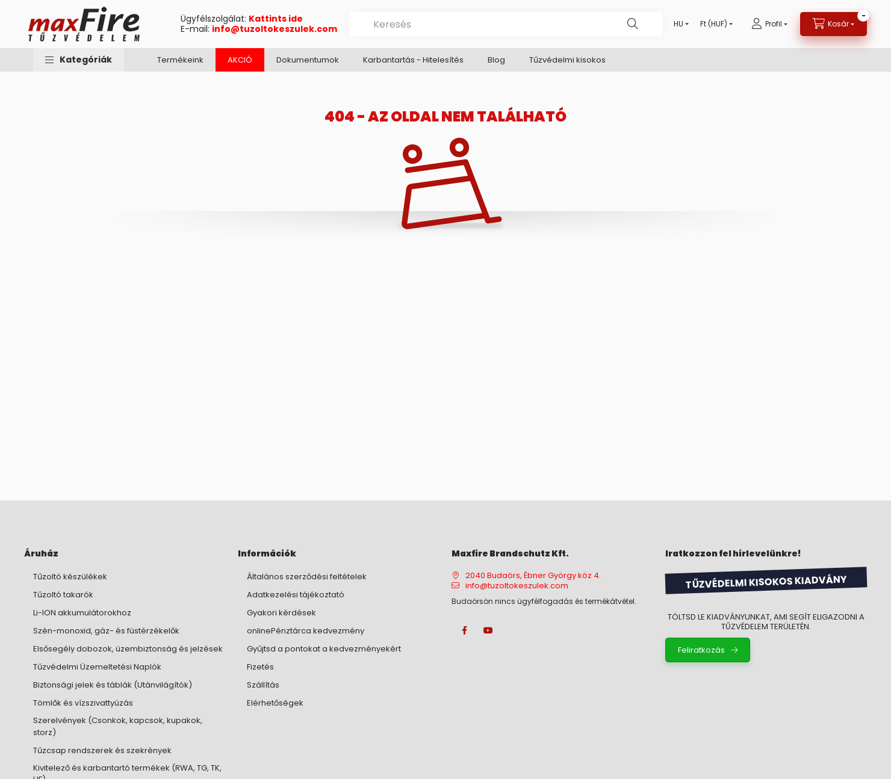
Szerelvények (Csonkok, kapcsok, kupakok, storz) (117, 726)
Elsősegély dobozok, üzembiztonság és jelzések (128, 648)
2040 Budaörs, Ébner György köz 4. (533, 575)
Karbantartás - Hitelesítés (413, 60)
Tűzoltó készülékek (70, 576)
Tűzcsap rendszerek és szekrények (102, 750)
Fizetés (260, 667)
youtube (488, 630)
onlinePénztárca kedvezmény (305, 630)
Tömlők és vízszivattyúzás (83, 703)
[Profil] (769, 24)
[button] (78, 60)
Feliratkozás (701, 650)
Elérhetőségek (275, 703)
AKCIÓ (240, 60)
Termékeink (180, 60)
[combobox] (505, 24)
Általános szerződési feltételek (307, 576)
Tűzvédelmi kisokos (567, 60)
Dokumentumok (307, 60)
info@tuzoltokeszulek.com (274, 29)
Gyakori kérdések (281, 612)
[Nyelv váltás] (678, 24)
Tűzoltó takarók (63, 594)
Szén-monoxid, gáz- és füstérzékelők (106, 630)
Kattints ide (276, 19)
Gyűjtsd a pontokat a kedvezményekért (324, 648)
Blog (496, 60)
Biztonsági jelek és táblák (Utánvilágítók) (112, 685)
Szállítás (263, 685)
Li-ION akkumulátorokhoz (82, 612)
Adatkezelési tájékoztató (295, 594)
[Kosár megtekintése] (833, 24)
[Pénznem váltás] (714, 24)
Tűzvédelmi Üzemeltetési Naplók (97, 667)
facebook (464, 630)
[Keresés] (632, 24)
